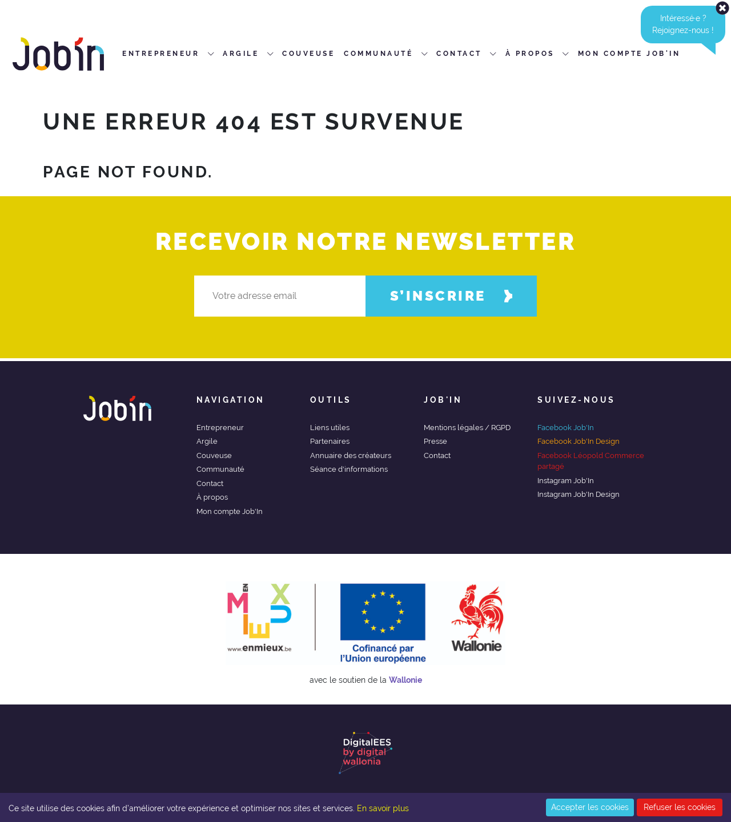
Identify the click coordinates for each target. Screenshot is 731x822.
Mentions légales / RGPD (467, 427)
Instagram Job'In (565, 480)
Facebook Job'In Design (578, 441)
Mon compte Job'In (229, 511)
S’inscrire (451, 296)
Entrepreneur (220, 427)
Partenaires (330, 441)
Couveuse (214, 455)
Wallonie (405, 680)
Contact (209, 483)
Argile (207, 441)
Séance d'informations (349, 469)
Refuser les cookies (680, 807)
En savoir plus (383, 808)
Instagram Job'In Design (578, 494)
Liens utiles (330, 427)
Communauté (220, 469)
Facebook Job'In (565, 427)
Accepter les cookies (590, 807)
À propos (212, 497)
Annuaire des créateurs (350, 455)
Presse (435, 441)
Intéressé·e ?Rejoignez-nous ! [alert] (688, 24)
